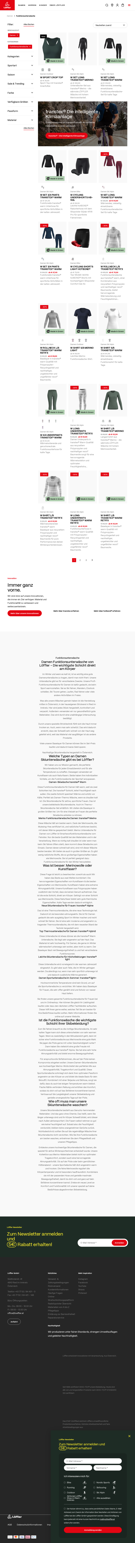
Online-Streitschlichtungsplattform (61, 1298)
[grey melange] (103, 258)
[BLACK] (49, 69)
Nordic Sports (107, 1482)
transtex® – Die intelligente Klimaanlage (67, 135)
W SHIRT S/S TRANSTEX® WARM (111, 349)
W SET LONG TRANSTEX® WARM (111, 78)
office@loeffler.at (16, 1313)
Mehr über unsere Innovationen (25, 613)
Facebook (83, 1282)
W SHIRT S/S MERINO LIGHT (82, 349)
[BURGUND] (103, 187)
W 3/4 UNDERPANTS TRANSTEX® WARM (51, 436)
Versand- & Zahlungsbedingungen (58, 1280)
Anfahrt (14, 1321)
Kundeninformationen (58, 1289)
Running (77, 1487)
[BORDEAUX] (72, 340)
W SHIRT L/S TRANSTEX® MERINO (112, 429)
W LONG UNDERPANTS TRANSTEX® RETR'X (81, 431)
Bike (77, 1482)
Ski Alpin (107, 1492)
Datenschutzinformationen (29, 1524)
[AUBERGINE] (42, 421)
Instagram (83, 1278)
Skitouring (107, 1487)
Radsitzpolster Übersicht (59, 1303)
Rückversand (54, 1286)
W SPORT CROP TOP (51, 77)
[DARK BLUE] (85, 340)
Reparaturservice (56, 1317)
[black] (72, 69)
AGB (10, 1524)
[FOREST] (42, 69)
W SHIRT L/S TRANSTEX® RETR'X (51, 516)
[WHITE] (103, 340)
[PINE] (55, 421)
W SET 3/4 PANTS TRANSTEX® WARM (51, 196)
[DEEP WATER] (42, 258)
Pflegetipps (53, 1310)
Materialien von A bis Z (58, 1307)
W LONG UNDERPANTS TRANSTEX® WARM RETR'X (81, 519)
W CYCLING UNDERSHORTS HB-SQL (81, 197)
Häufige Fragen (55, 1293)
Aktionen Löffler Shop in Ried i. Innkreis (77, 1498)
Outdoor (77, 1492)
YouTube (82, 1286)
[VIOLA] (42, 427)
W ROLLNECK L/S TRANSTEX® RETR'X (112, 267)
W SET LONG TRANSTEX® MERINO (81, 78)
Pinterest (82, 1293)
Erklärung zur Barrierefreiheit (61, 1314)
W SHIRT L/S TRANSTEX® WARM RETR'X (111, 518)
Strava (81, 1289)
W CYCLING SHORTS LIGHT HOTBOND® (81, 267)
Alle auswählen (103, 1498)
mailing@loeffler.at (107, 1519)
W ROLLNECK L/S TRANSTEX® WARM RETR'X (51, 350)
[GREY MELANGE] (42, 340)
